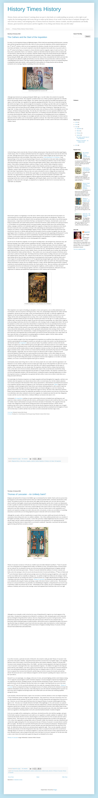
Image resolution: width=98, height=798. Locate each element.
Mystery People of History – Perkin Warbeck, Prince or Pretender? (86, 186)
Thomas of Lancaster (39, 579)
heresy (24, 461)
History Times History (34, 9)
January (78, 135)
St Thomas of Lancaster (57, 770)
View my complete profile (79, 249)
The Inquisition (58, 461)
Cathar (55, 384)
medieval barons (38, 770)
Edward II (21, 770)
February (79, 133)
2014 (76, 122)
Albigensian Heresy (15, 461)
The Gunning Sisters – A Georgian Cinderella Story (86, 154)
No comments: (25, 458)
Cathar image (10, 412)
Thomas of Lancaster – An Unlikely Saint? (27, 494)
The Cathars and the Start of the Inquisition (27, 37)
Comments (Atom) (18, 779)
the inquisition (22, 343)
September (79, 128)
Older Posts (64, 777)
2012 (76, 126)
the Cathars (52, 461)
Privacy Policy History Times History (22, 29)
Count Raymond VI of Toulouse (51, 157)
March (78, 130)
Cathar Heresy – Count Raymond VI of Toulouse (86, 169)
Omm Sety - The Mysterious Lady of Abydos (86, 215)
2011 (76, 145)
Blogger (55, 789)
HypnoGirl (87, 232)
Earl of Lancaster (14, 770)
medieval (33, 461)
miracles (50, 770)
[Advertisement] (38, 476)
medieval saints (45, 770)
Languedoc (28, 461)
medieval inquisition (40, 461)
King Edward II (27, 770)
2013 (76, 124)
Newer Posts (11, 777)
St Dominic (10, 413)
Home (8, 29)
